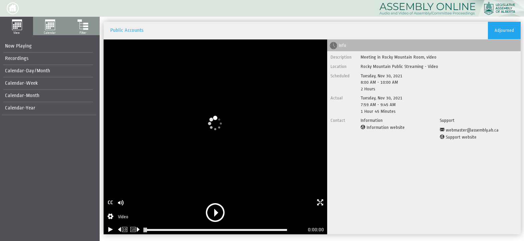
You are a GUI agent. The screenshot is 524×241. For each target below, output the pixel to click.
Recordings (16, 58)
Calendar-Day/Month (27, 71)
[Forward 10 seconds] (135, 229)
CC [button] (110, 203)
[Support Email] (469, 130)
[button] (13, 8)
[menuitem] (48, 46)
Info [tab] (342, 45)
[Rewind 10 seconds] (123, 229)
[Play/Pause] (110, 229)
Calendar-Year (20, 108)
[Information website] (383, 127)
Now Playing (18, 46)
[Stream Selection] (118, 217)
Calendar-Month (22, 95)
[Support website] (458, 137)
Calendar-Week (21, 83)
